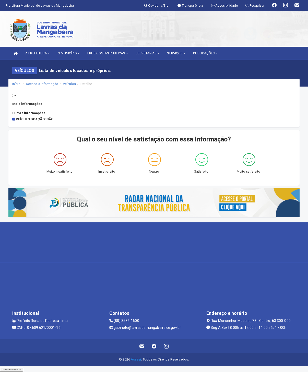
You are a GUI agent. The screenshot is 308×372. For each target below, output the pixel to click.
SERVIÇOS (176, 53)
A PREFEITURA (37, 53)
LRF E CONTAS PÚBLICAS (107, 53)
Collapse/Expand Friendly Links (11, 369)
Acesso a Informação (42, 84)
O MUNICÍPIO (69, 53)
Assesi (136, 359)
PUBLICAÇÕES (205, 53)
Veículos (69, 84)
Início (16, 84)
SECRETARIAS (147, 53)
